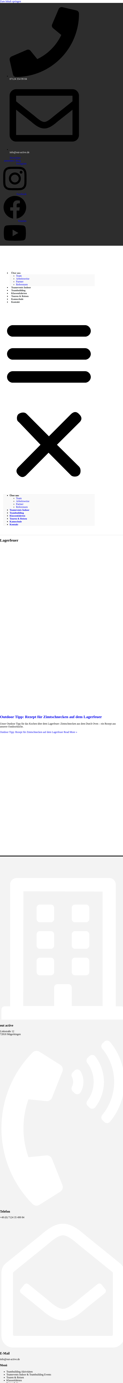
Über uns (16, 273)
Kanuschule (16, 521)
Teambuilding (17, 513)
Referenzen (22, 507)
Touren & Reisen (18, 518)
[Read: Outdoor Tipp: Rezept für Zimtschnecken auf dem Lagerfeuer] (61, 710)
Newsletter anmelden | (12, 159)
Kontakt (15, 302)
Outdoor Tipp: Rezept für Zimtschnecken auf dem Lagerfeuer (51, 717)
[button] (49, 398)
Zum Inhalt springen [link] (10, 1)
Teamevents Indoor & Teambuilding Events (28, 1374)
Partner (19, 504)
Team (19, 275)
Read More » (38, 732)
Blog (18, 160)
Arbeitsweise (22, 278)
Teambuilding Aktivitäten (19, 1371)
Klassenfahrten (17, 515)
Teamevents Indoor (19, 510)
